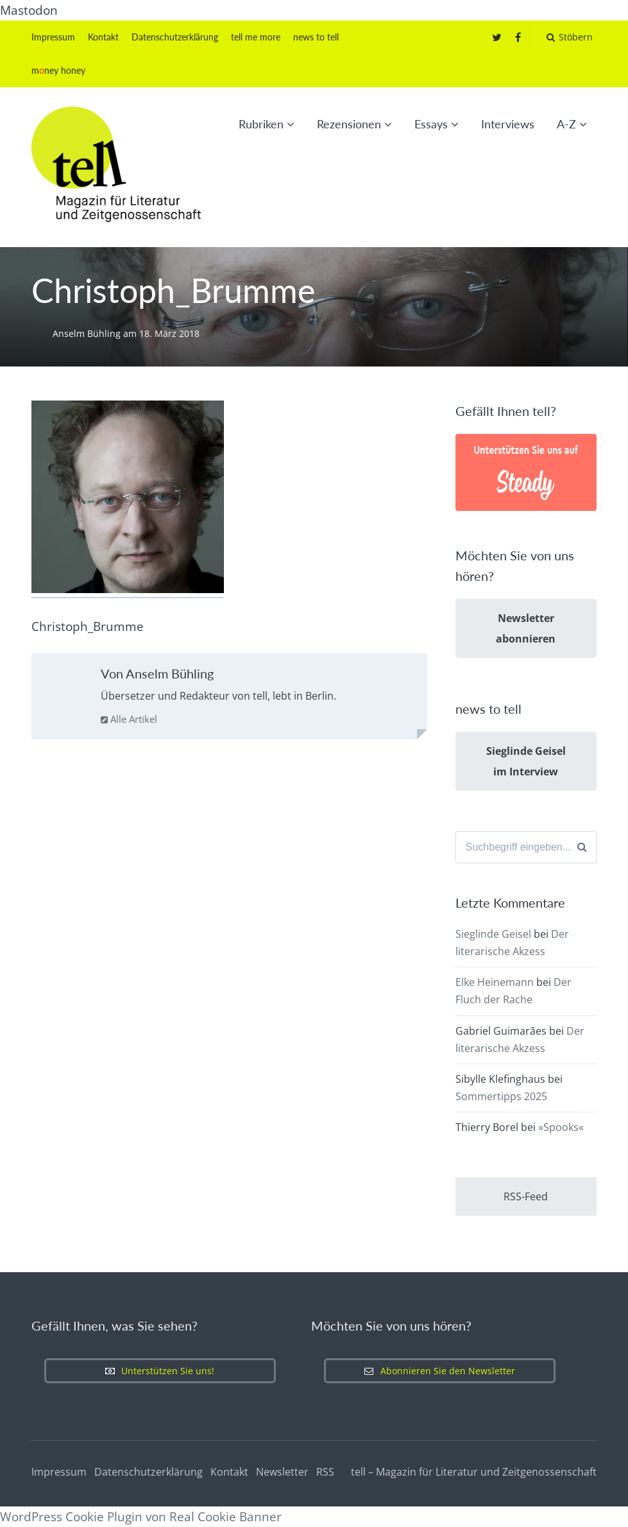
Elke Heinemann (494, 982)
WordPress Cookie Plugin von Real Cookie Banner (141, 1516)
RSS (325, 1472)
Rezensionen (349, 124)
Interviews (507, 124)
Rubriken (261, 124)
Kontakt (103, 36)
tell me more (255, 36)
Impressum (53, 36)
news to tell (316, 36)
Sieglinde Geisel (493, 934)
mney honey (58, 70)
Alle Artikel (129, 718)
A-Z (566, 124)
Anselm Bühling (88, 333)
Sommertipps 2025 (501, 1096)
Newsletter (282, 1472)
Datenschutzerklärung (175, 36)
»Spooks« (561, 1127)
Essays (431, 124)
